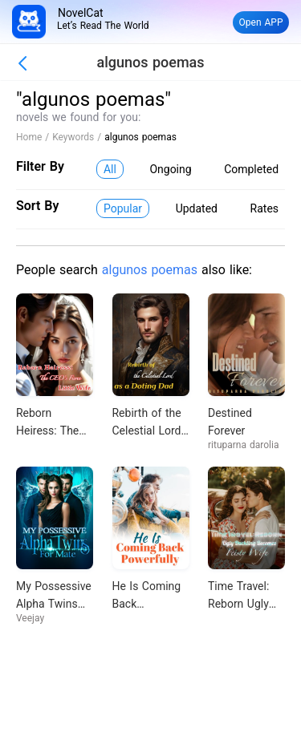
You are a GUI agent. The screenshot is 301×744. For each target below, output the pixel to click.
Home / (34, 137)
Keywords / (78, 137)
